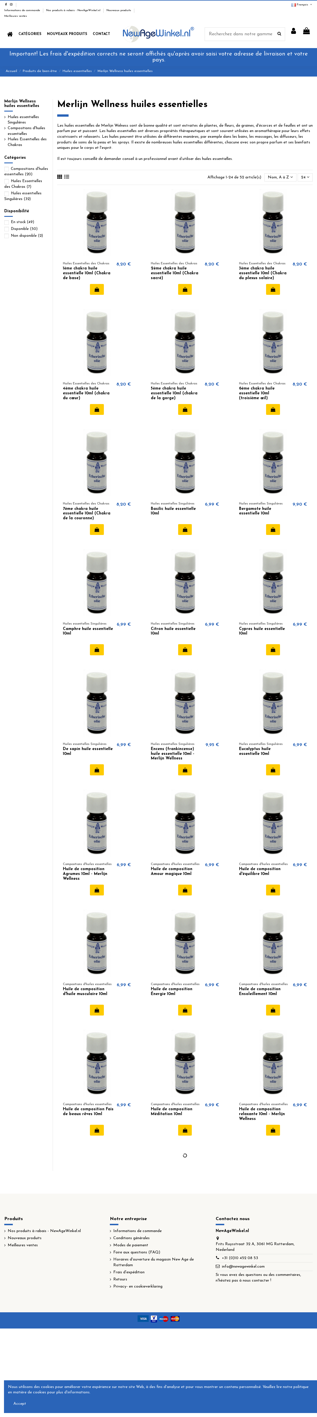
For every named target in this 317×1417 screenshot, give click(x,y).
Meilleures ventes (15, 16)
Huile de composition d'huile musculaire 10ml (85, 991)
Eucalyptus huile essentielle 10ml (255, 751)
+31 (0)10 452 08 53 (240, 1258)
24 (305, 177)
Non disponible (27, 236)
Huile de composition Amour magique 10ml (171, 871)
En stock (22, 222)
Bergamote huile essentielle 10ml (255, 511)
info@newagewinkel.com (243, 1266)
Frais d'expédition (129, 1272)
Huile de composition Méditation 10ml (171, 1111)
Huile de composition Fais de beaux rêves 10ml (88, 1111)
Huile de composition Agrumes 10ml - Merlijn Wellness (85, 874)
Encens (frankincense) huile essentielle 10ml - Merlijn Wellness (172, 754)
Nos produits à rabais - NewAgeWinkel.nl (73, 10)
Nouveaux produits (119, 10)
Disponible (24, 229)
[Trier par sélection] (280, 177)
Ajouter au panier (97, 289)
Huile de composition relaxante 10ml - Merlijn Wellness (262, 1114)
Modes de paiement (130, 1245)
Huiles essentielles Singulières (23, 120)
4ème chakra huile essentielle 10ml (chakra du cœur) (86, 393)
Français (302, 4)
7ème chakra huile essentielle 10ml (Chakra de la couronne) (86, 514)
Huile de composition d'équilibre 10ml (260, 871)
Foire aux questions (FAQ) (136, 1252)
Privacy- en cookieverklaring (137, 1286)
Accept (19, 1404)
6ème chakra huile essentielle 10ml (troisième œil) (257, 393)
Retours (120, 1279)
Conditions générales (131, 1238)
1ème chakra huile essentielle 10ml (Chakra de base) (86, 273)
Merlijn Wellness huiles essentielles (21, 103)
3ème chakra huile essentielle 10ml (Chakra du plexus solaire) (263, 273)
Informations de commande (22, 10)
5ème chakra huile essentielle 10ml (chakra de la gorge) (174, 393)
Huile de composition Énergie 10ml (171, 991)
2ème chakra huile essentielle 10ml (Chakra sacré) (174, 273)
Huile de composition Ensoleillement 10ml (260, 991)
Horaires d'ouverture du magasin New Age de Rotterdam (153, 1262)
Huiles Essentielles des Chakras (27, 142)
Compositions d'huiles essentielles (26, 131)
